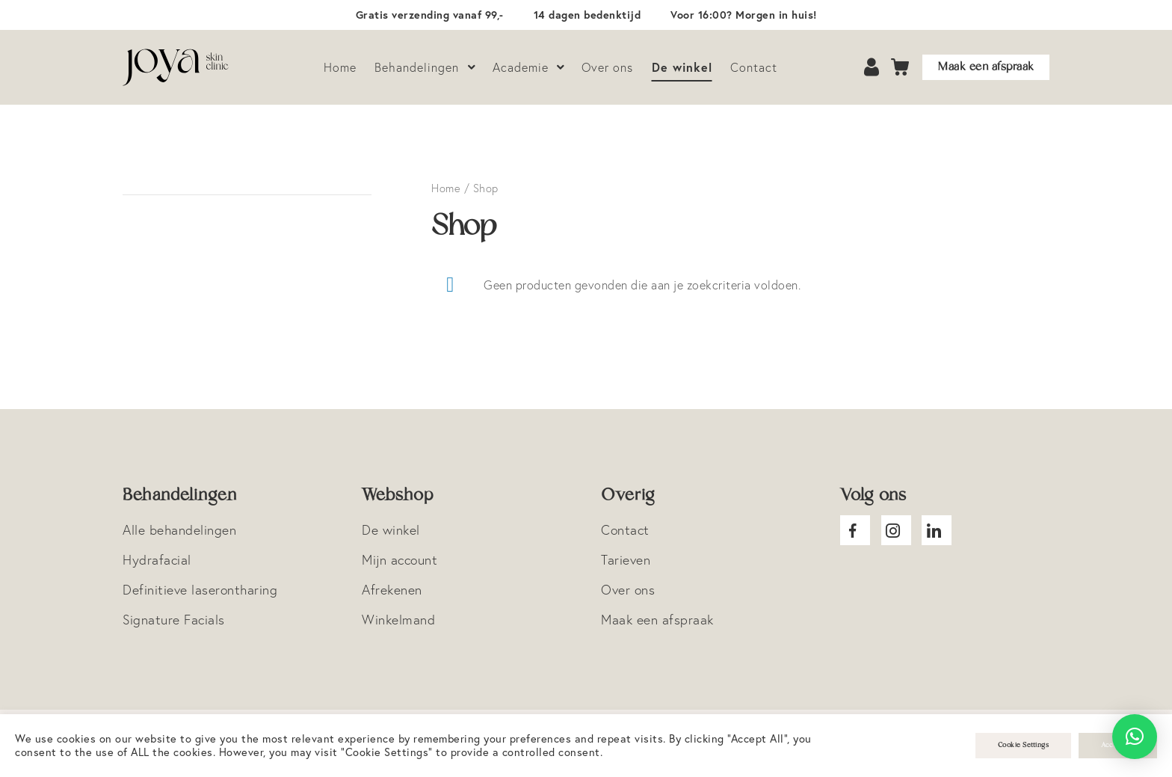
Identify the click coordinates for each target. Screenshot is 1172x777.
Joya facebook (855, 530)
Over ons (607, 67)
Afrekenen (392, 590)
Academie (521, 67)
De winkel (682, 67)
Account (873, 68)
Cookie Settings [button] (1023, 745)
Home (340, 67)
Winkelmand (398, 619)
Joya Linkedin (937, 530)
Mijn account (399, 560)
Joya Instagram (896, 530)
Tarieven (625, 560)
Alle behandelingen (179, 530)
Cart (901, 68)
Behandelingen (416, 67)
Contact (753, 67)
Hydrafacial (157, 560)
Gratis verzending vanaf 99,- (430, 14)
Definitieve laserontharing (200, 590)
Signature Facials (174, 619)
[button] (1134, 736)
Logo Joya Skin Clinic (176, 67)
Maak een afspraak (985, 67)
